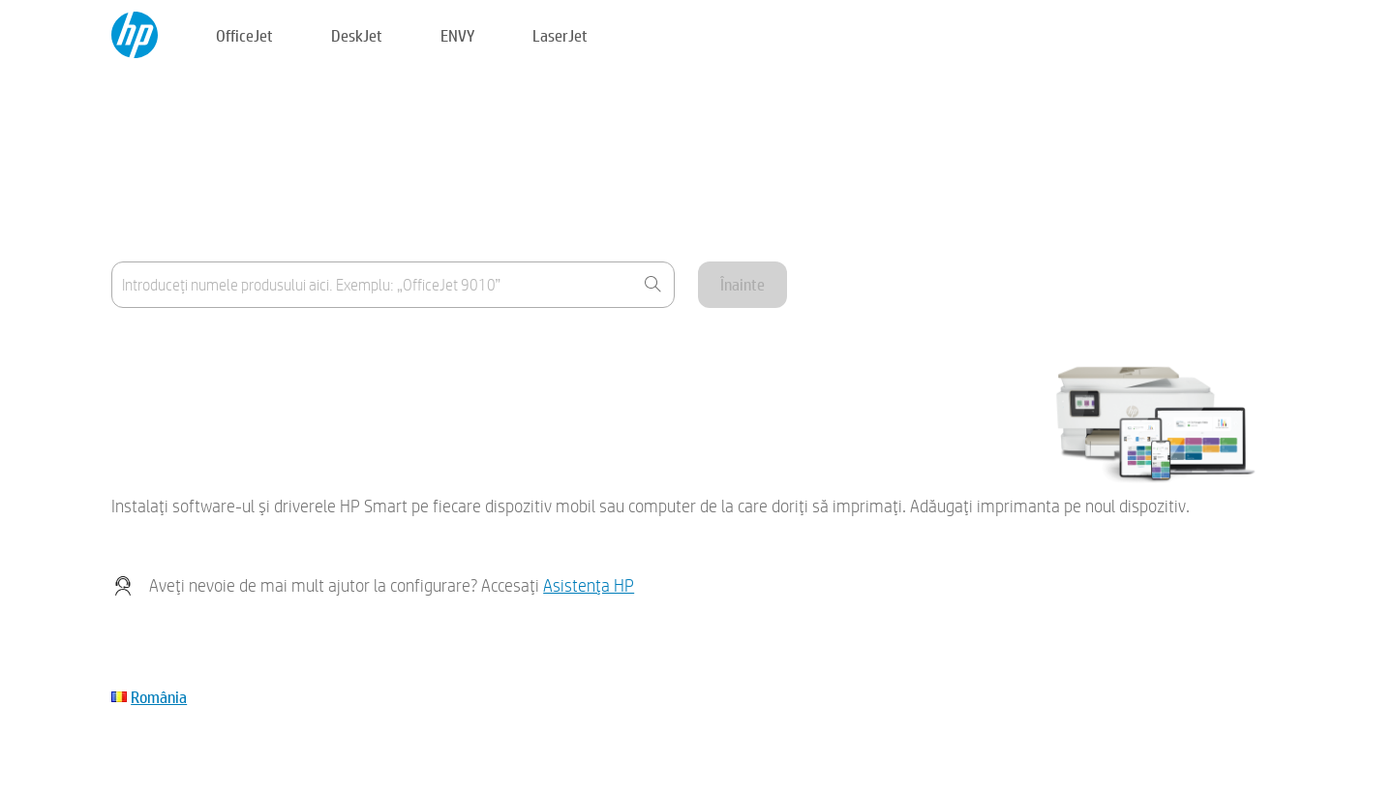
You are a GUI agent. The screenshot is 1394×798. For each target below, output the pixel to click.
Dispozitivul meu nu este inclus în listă (227, 395)
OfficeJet (244, 35)
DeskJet (356, 35)
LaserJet (560, 35)
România (159, 697)
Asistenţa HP (588, 585)
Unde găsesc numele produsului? (213, 348)
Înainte (742, 284)
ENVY (457, 35)
